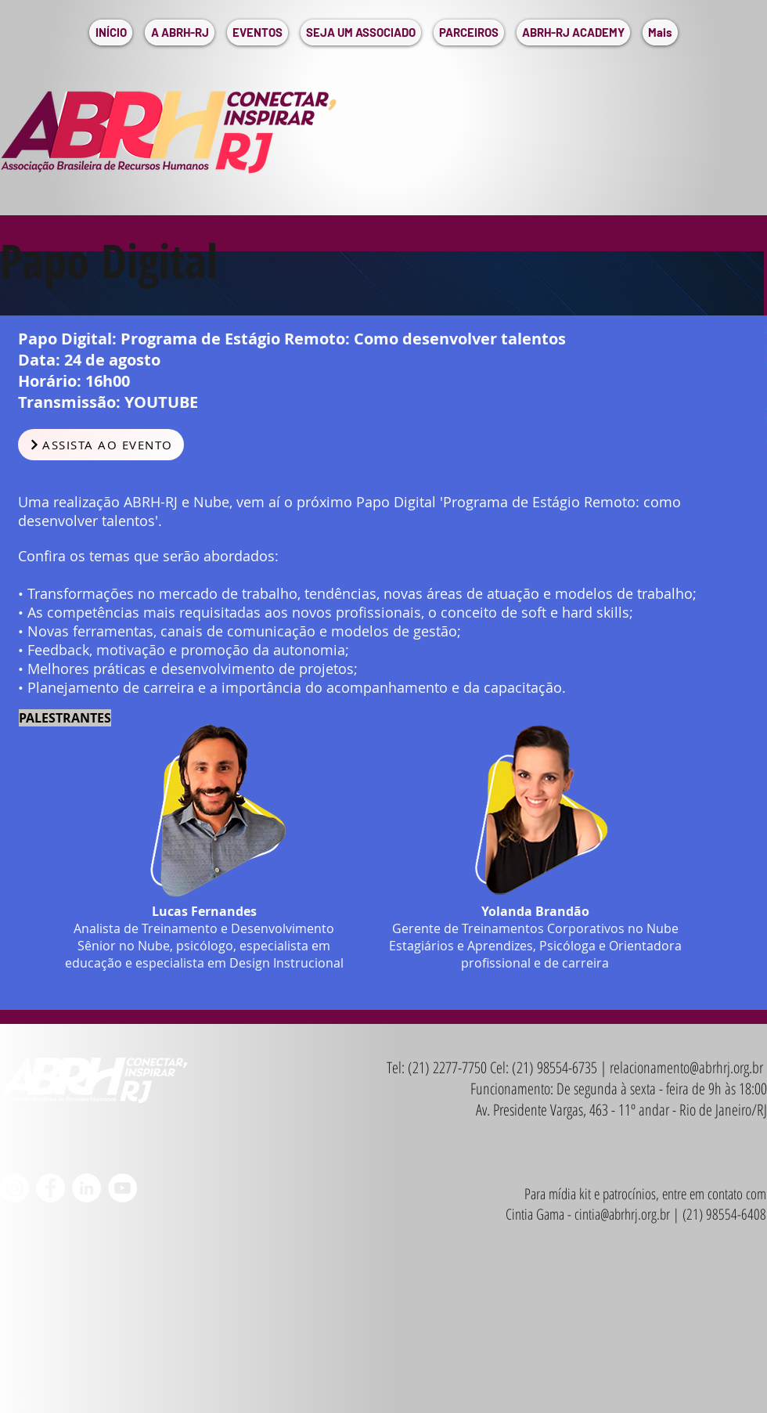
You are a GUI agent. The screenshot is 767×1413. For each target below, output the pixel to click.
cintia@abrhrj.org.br (622, 1214)
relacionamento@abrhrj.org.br (686, 1067)
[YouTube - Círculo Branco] (122, 1187)
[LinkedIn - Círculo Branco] (86, 1187)
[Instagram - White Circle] (14, 1187)
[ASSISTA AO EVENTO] (101, 444)
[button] (179, 32)
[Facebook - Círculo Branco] (50, 1187)
